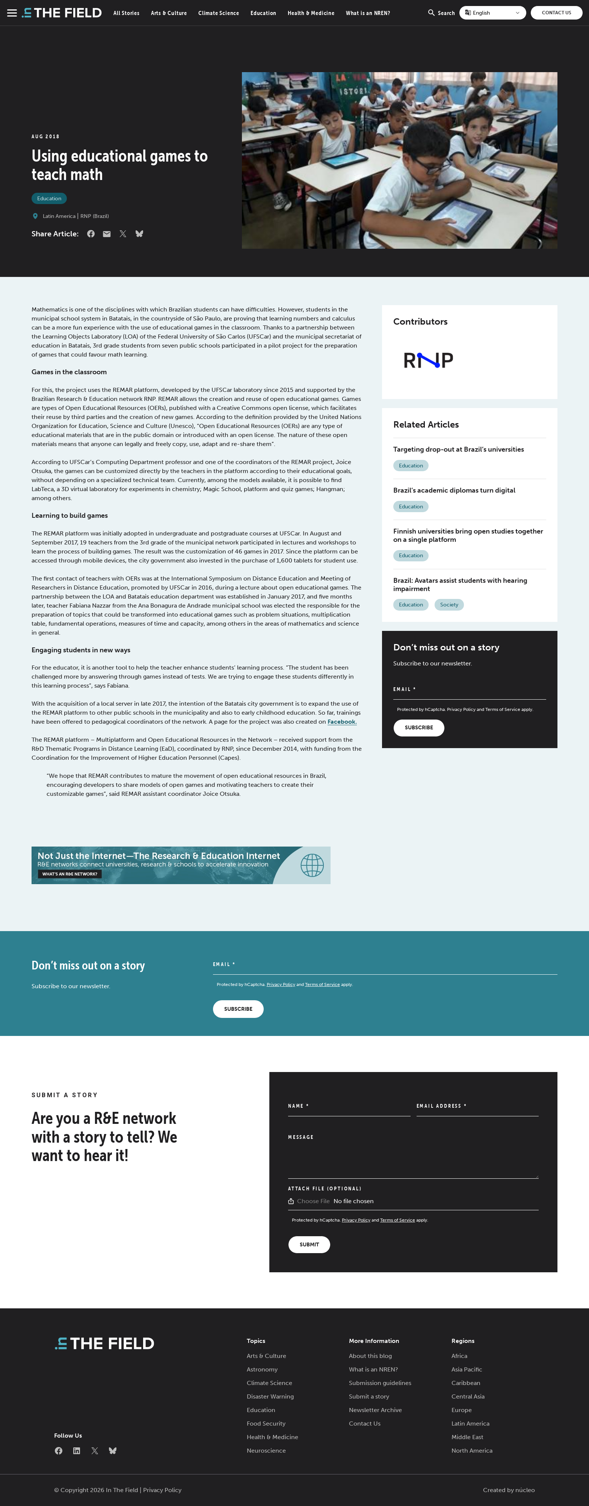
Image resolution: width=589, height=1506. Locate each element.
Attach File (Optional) (325, 1188)
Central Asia (468, 1396)
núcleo (525, 1490)
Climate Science (218, 13)
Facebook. (342, 721)
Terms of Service (502, 709)
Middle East (467, 1437)
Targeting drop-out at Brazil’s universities (458, 449)
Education (263, 13)
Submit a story (369, 1396)
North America (472, 1450)
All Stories (126, 13)
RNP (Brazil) (94, 216)
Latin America (59, 216)
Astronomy (262, 1369)
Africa (459, 1355)
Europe (462, 1410)
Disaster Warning (270, 1396)
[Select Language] (493, 13)
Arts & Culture (169, 13)
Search (441, 17)
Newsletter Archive (375, 1410)
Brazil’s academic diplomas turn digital (454, 490)
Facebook (90, 233)
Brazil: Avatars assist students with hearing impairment (460, 584)
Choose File (313, 1201)
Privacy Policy (461, 709)
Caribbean (466, 1383)
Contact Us (556, 12)
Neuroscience (266, 1450)
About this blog (370, 1355)
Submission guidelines (380, 1383)
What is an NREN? (368, 13)
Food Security (266, 1423)
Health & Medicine (311, 13)
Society (449, 605)
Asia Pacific (467, 1369)
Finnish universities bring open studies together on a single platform (468, 535)
